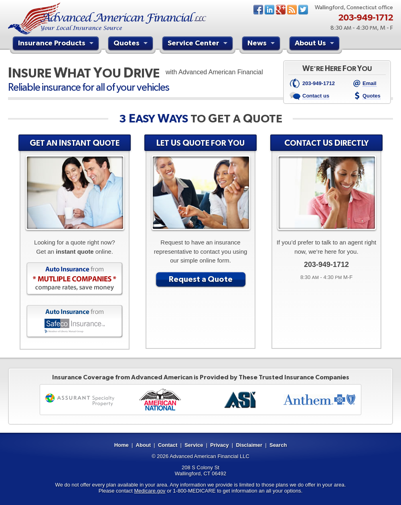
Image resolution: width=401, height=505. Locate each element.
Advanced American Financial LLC (209, 456)
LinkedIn (269, 9)
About (143, 445)
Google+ (280, 9)
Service (193, 445)
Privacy (219, 445)
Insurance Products (56, 44)
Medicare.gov (150, 491)
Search (278, 445)
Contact (167, 445)
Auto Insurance (74, 279)
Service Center (198, 44)
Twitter (303, 9)
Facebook (258, 9)
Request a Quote (201, 279)
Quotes (131, 44)
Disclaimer (249, 445)
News (292, 9)
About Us (315, 44)
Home (121, 445)
